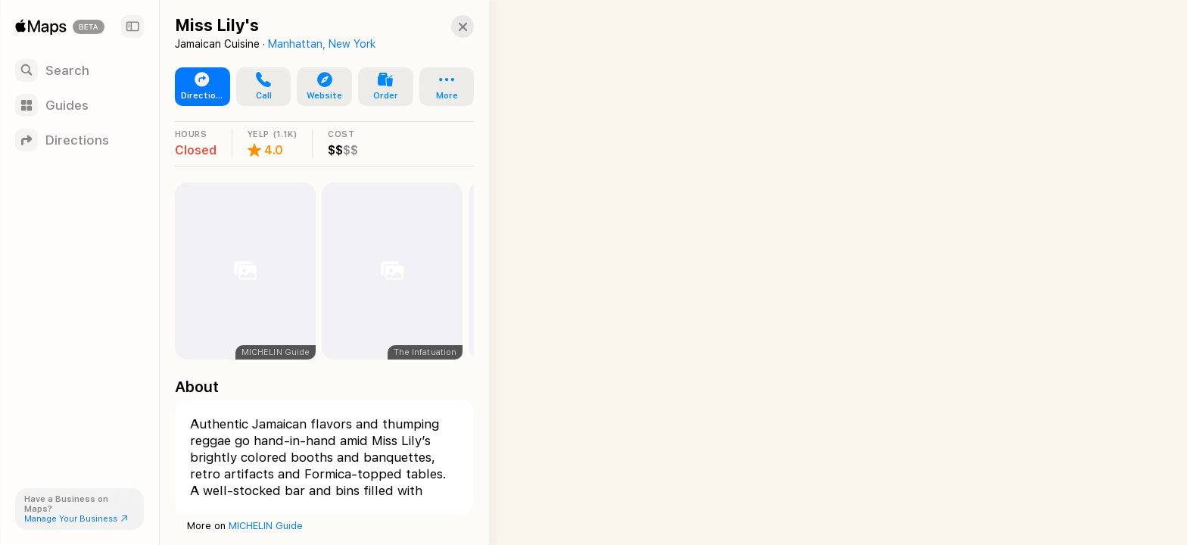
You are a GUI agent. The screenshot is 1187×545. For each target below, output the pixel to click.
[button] (451, 26)
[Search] (79, 70)
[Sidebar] (132, 26)
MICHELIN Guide (266, 525)
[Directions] (79, 140)
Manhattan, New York (321, 44)
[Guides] (79, 105)
